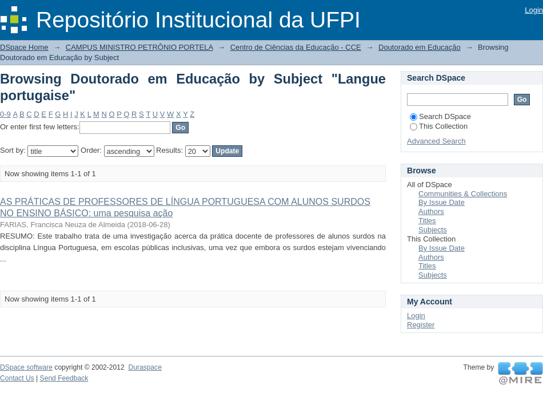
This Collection (439, 126)
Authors (431, 211)
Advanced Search (436, 141)
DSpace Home (24, 47)
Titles (427, 220)
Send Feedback (64, 378)
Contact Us (17, 378)
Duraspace (144, 367)
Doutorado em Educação (419, 47)
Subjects (432, 229)
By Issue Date (441, 202)
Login (534, 10)
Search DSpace (440, 116)
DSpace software (26, 367)
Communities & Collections (462, 193)
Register (420, 324)
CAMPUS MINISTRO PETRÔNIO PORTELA (139, 47)
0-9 (5, 114)
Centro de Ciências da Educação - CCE (295, 47)
